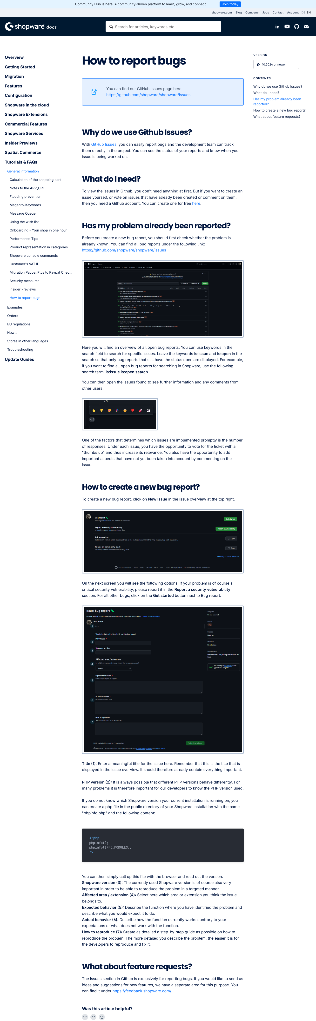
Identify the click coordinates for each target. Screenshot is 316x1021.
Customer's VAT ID (25, 264)
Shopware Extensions (26, 114)
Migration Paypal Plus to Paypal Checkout (41, 272)
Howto (12, 333)
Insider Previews (21, 143)
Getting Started (20, 67)
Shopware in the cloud (27, 105)
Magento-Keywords (25, 205)
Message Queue (23, 213)
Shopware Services (24, 133)
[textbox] (163, 26)
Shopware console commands (34, 256)
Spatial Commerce (23, 152)
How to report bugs (25, 298)
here (196, 203)
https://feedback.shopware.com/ (142, 990)
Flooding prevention (25, 197)
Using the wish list (24, 222)
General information (23, 171)
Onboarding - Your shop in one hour (38, 230)
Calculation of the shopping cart (35, 180)
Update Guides (19, 359)
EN (309, 12)
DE (303, 12)
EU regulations (19, 324)
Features (13, 86)
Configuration (18, 95)
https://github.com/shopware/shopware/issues (148, 94)
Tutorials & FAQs (21, 162)
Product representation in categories (39, 247)
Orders (12, 316)
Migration (14, 76)
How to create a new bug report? (279, 110)
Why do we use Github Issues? (277, 87)
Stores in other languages (27, 341)
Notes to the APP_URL (27, 188)
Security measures (25, 281)
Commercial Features (26, 124)
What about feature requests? (277, 117)
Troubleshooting (20, 350)
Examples (15, 307)
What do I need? (266, 93)
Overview (14, 57)
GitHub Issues (103, 144)
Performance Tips (24, 239)
